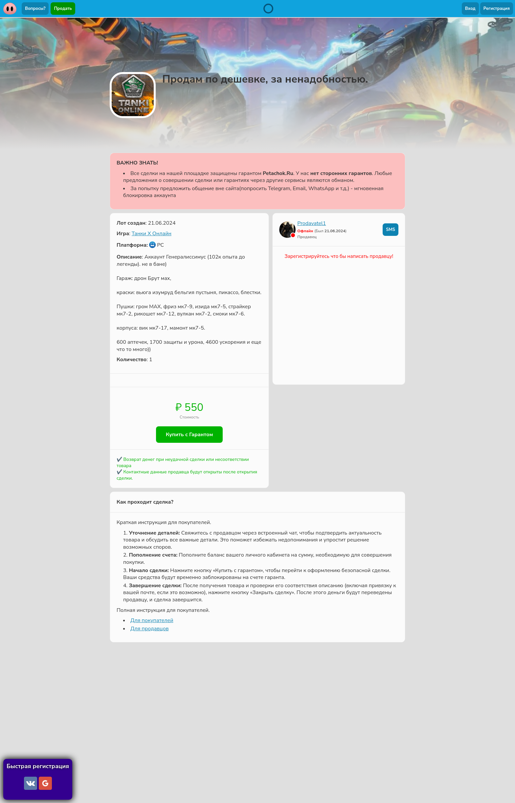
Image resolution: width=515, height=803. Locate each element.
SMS (390, 230)
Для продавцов (149, 628)
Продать (63, 9)
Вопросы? (35, 9)
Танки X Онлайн (151, 233)
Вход (470, 9)
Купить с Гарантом (189, 434)
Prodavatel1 (311, 223)
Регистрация (496, 9)
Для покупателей (151, 620)
